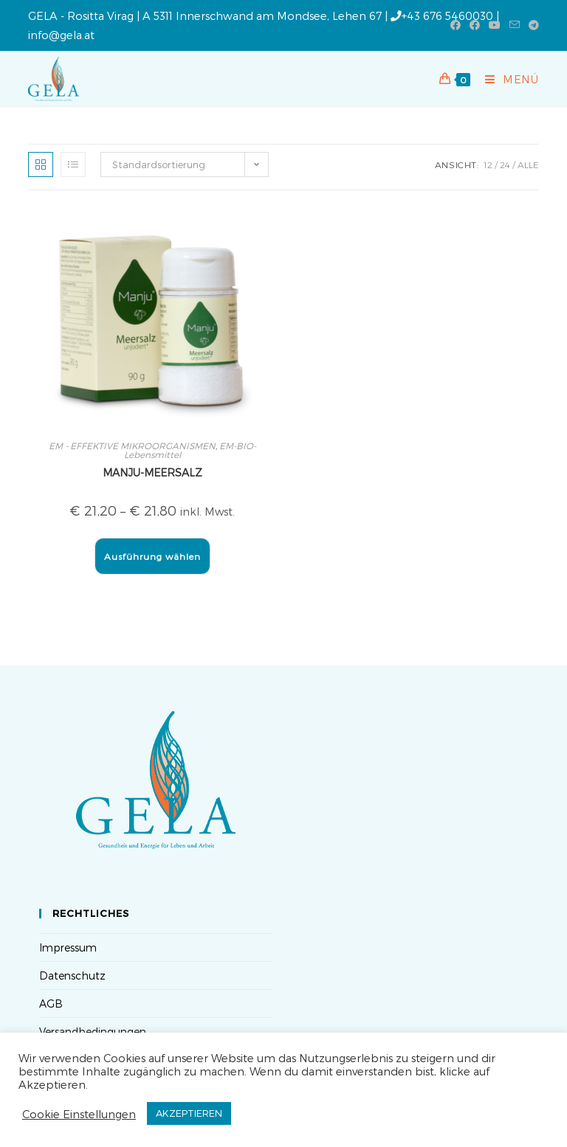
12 (488, 164)
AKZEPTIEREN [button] (189, 1113)
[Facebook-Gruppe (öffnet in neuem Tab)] (474, 25)
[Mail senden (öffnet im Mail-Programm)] (514, 25)
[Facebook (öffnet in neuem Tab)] (455, 25)
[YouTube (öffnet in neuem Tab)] (494, 25)
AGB (51, 1003)
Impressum (68, 947)
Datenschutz (72, 975)
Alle (528, 164)
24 (505, 164)
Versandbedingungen (92, 1031)
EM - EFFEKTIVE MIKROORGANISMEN (132, 445)
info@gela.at (61, 34)
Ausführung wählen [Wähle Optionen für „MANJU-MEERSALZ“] (152, 556)
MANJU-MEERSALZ (152, 472)
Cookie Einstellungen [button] (79, 1113)
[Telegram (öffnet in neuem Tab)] (531, 25)
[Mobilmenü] (506, 79)
